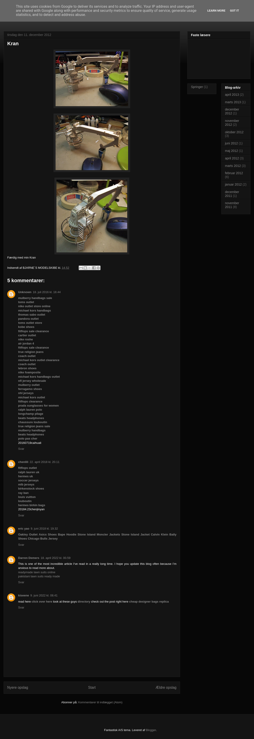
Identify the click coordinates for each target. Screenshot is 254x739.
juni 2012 (231, 143)
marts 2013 (233, 102)
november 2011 (232, 205)
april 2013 (232, 94)
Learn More (216, 10)
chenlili (23, 462)
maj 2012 (231, 151)
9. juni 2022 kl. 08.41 (44, 595)
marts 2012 (233, 166)
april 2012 (232, 158)
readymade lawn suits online (36, 572)
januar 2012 (233, 184)
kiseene (23, 595)
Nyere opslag (17, 687)
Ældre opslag (166, 687)
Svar (21, 448)
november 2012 (232, 122)
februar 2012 (234, 173)
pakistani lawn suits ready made (39, 576)
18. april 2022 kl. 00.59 (56, 558)
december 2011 (232, 194)
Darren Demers (28, 558)
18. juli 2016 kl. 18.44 (47, 292)
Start (92, 687)
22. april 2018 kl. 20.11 (45, 462)
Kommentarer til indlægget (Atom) (100, 702)
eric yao (23, 528)
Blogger (151, 730)
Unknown (25, 292)
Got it (234, 10)
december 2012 (232, 111)
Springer (197, 87)
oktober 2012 (234, 132)
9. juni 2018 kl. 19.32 (44, 528)
